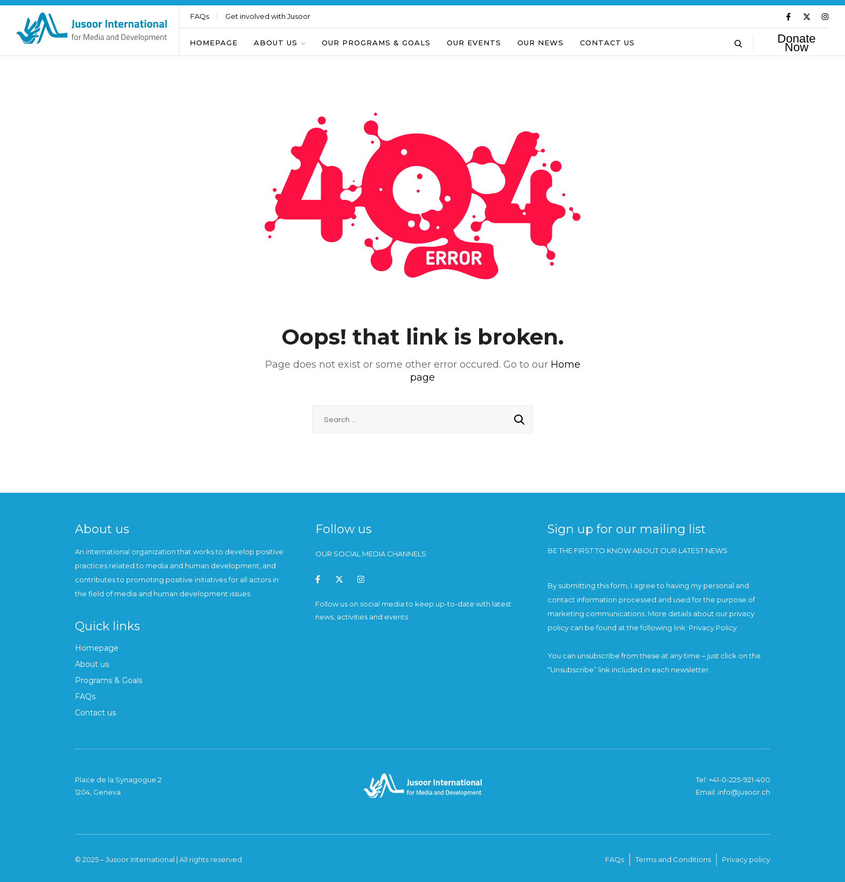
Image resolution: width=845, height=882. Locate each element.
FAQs (199, 16)
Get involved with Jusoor (267, 16)
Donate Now (797, 43)
